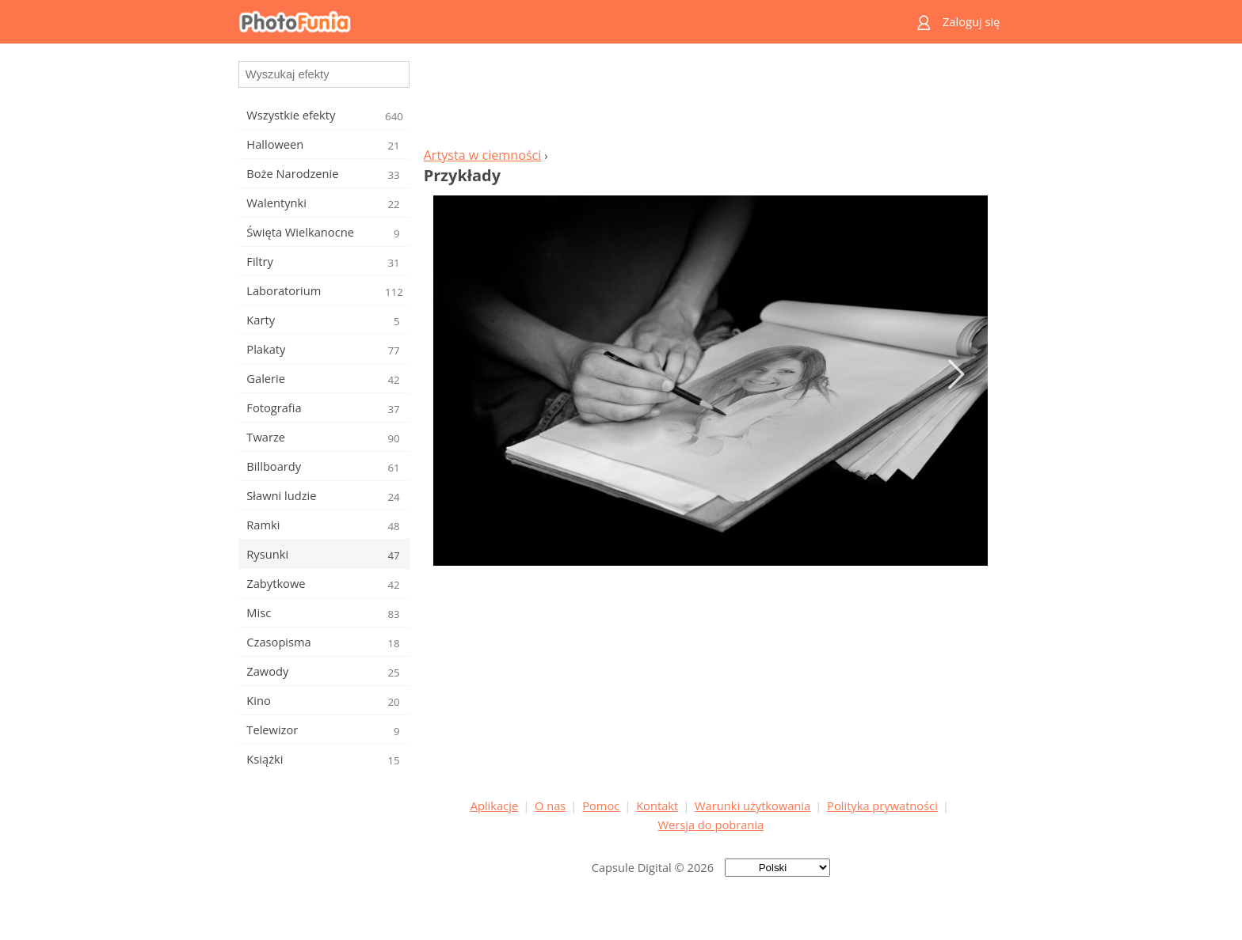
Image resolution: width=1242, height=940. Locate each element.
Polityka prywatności (882, 805)
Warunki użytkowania (752, 805)
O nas (550, 805)
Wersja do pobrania (710, 824)
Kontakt (657, 805)
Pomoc (600, 805)
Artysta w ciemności (483, 155)
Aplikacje (494, 805)
